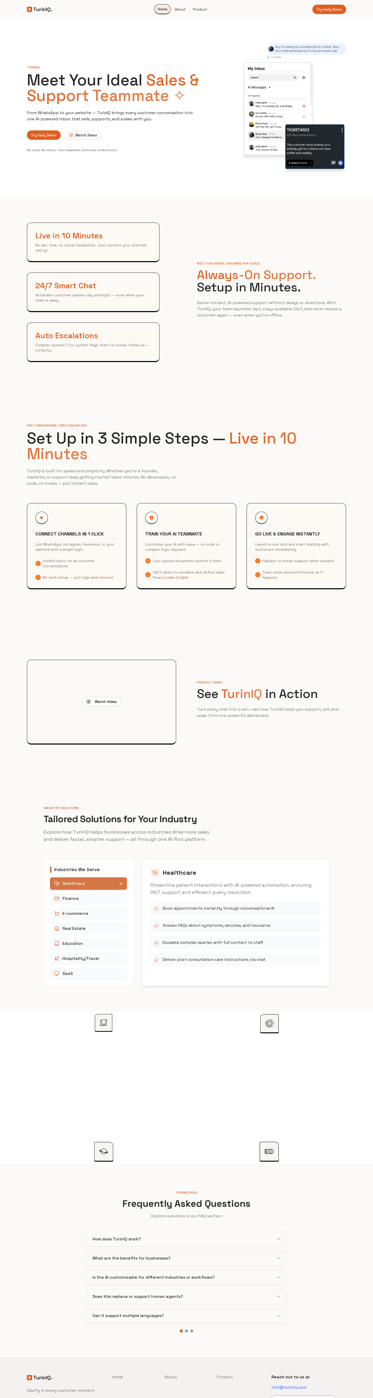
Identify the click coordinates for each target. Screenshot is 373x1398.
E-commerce (88, 913)
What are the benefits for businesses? (186, 1258)
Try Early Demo (329, 9)
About (180, 9)
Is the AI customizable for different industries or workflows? (186, 1277)
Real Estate (88, 928)
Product (200, 9)
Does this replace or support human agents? (186, 1296)
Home (162, 9)
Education (88, 943)
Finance (88, 898)
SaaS (88, 973)
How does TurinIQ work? (186, 1239)
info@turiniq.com (289, 1387)
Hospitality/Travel (88, 958)
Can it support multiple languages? (186, 1315)
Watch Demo (83, 135)
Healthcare (88, 883)
